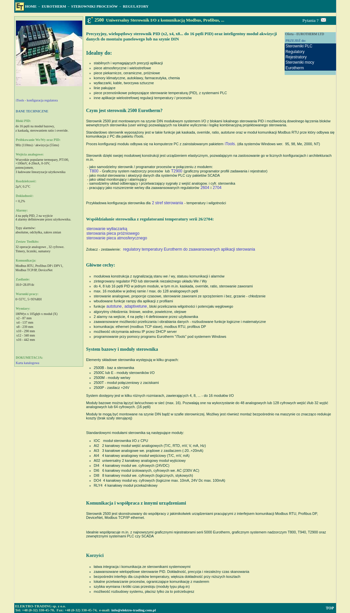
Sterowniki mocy (299, 62)
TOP (330, 608)
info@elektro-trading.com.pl (133, 610)
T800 (94, 171)
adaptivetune (135, 306)
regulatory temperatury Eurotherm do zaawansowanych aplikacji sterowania (189, 249)
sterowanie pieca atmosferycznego (117, 238)
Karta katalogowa (27, 363)
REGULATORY (135, 6)
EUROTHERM (54, 6)
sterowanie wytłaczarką (107, 228)
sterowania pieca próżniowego (113, 233)
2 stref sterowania (167, 203)
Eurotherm (294, 68)
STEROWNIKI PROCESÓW (94, 6)
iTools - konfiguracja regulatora (37, 100)
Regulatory (294, 51)
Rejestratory (296, 57)
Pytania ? (311, 20)
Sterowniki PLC (298, 46)
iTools (230, 144)
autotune (114, 306)
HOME (31, 6)
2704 (217, 187)
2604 (204, 187)
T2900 (176, 171)
